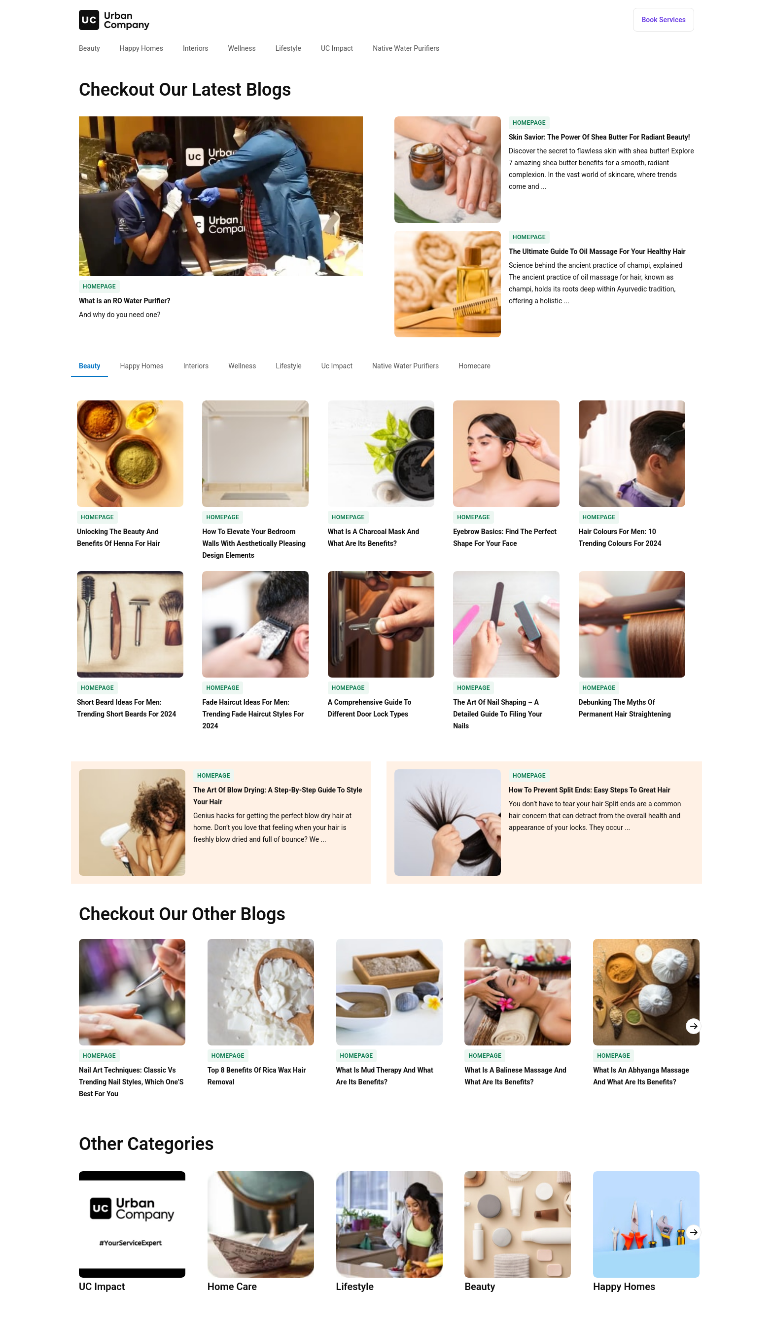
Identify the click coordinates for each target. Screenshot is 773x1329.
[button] (663, 20)
